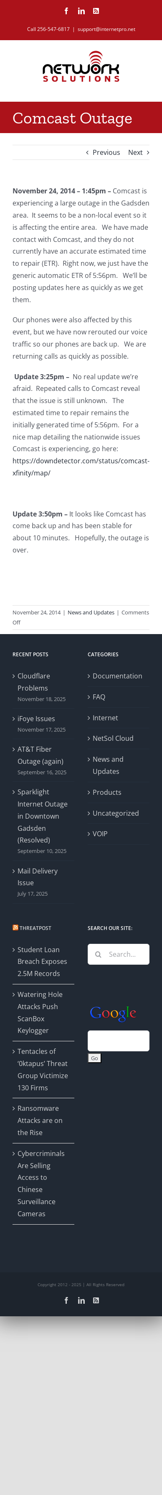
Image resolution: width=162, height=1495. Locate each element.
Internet (105, 717)
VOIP (100, 833)
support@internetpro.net (106, 29)
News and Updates (91, 612)
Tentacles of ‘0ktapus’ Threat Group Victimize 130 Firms (43, 1069)
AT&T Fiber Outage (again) (40, 755)
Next (135, 152)
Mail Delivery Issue (38, 877)
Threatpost (35, 928)
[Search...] (118, 954)
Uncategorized (116, 813)
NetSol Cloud (113, 738)
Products (107, 792)
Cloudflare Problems (34, 682)
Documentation (117, 676)
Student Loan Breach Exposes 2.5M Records (42, 962)
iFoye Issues (36, 718)
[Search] (98, 954)
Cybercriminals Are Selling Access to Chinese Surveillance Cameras (41, 1183)
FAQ (99, 696)
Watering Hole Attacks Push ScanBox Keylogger (40, 1012)
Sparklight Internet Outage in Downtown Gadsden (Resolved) (43, 816)
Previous (106, 152)
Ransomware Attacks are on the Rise (40, 1120)
